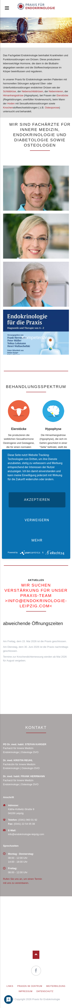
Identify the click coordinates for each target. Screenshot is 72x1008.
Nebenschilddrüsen (32, 91)
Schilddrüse (9, 91)
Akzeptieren (37, 500)
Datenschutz (44, 991)
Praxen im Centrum (29, 986)
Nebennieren (56, 91)
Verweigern (37, 520)
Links (10, 986)
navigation (7, 8)
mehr (36, 540)
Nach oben (36, 955)
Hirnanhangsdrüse (13, 95)
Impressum (25, 991)
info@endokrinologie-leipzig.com (26, 834)
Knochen (8, 107)
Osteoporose (52, 107)
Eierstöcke (62, 95)
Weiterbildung (55, 986)
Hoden (11, 103)
